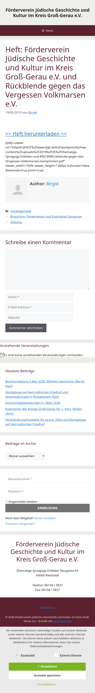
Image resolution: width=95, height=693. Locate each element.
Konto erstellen (45, 518)
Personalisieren (46, 684)
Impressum (47, 607)
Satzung (16, 222)
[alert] (47, 355)
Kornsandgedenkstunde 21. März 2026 (32, 403)
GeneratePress (62, 621)
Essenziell (25, 655)
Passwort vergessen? (20, 524)
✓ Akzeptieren (47, 666)
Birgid (52, 184)
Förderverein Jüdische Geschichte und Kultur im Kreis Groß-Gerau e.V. (47, 12)
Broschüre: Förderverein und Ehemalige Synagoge (46, 216)
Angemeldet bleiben (21, 501)
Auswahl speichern (47, 675)
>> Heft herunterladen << (36, 133)
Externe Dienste (68, 655)
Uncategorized (20, 211)
